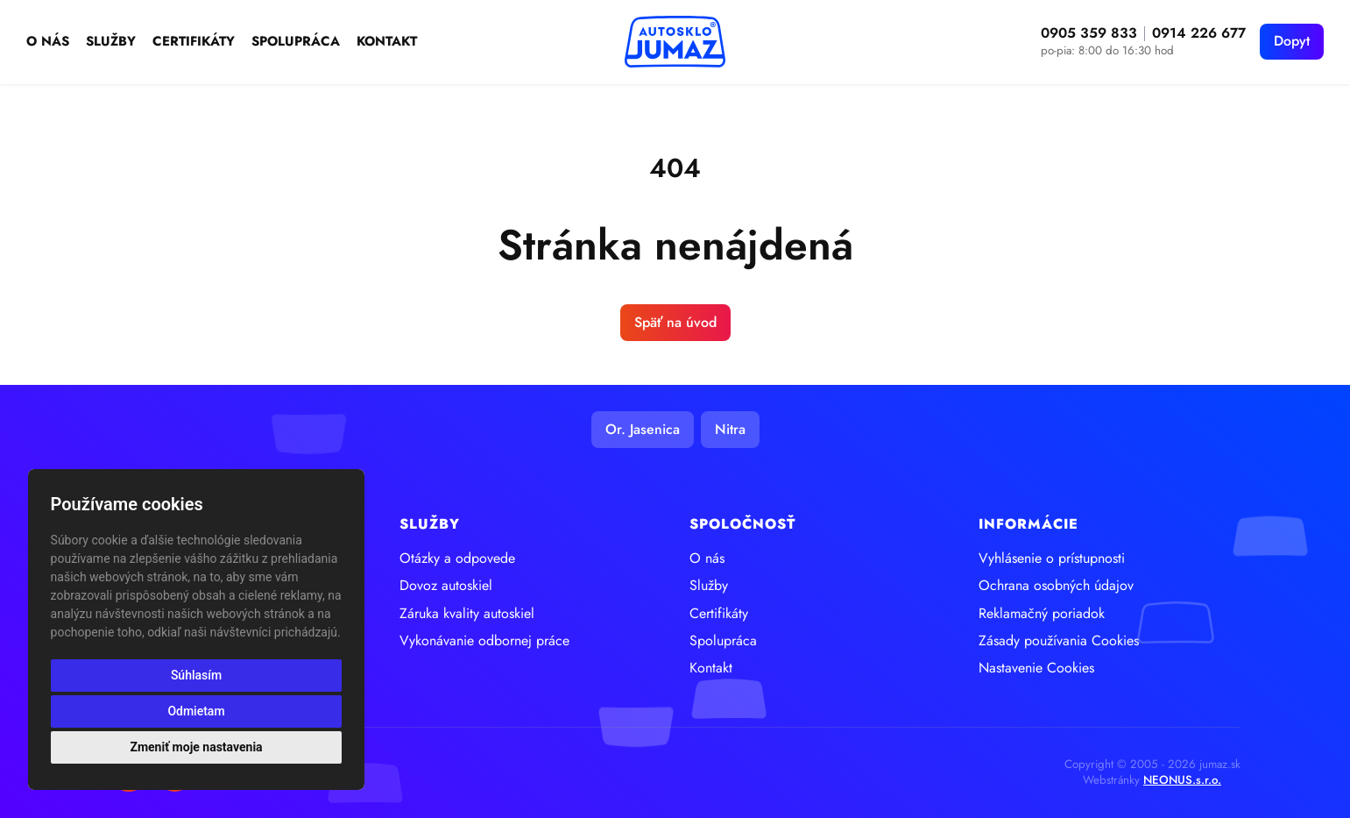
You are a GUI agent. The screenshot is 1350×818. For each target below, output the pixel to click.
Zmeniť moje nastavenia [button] (196, 747)
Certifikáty (193, 41)
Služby (111, 41)
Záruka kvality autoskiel (466, 613)
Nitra (730, 429)
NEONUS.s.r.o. (1182, 780)
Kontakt (387, 41)
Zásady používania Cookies (1059, 641)
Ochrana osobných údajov (1056, 585)
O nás (47, 41)
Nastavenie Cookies (1036, 668)
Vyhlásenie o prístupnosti (1052, 558)
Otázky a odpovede (457, 558)
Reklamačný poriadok (1042, 613)
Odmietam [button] (195, 711)
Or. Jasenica (642, 429)
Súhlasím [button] (196, 675)
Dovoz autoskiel (445, 585)
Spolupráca (295, 41)
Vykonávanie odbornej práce (484, 641)
